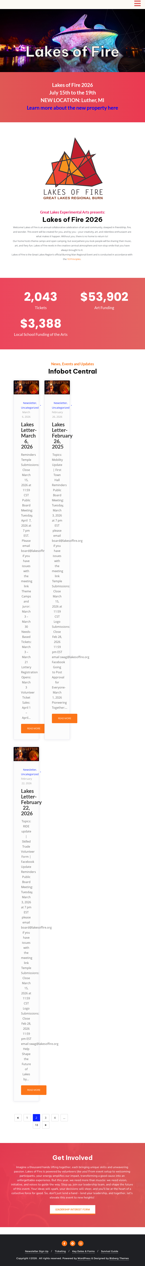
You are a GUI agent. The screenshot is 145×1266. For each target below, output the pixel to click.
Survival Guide (109, 1251)
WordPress (84, 1258)
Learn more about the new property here (72, 108)
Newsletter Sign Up (36, 1251)
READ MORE (33, 728)
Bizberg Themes (119, 1258)
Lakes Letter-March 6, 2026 (29, 435)
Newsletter (29, 403)
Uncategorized (30, 407)
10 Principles (74, 259)
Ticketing (60, 1251)
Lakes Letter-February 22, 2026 (31, 802)
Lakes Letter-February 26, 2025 (62, 435)
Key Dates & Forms (83, 1251)
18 (36, 1125)
